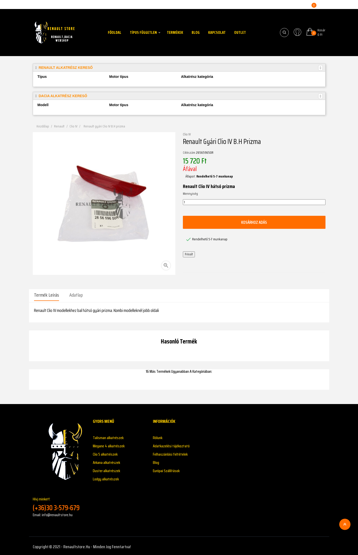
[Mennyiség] (254, 202)
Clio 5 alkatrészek (105, 452)
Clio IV (187, 134)
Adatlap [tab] (76, 295)
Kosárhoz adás (254, 222)
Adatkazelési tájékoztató (171, 444)
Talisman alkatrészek (108, 436)
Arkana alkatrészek (106, 461)
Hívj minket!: (59, 502)
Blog (156, 461)
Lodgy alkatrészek (106, 477)
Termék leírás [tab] (46, 295)
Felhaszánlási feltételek (170, 452)
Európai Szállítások (166, 469)
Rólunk (157, 436)
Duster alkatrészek (106, 469)
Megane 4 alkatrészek (109, 444)
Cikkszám (189, 152)
